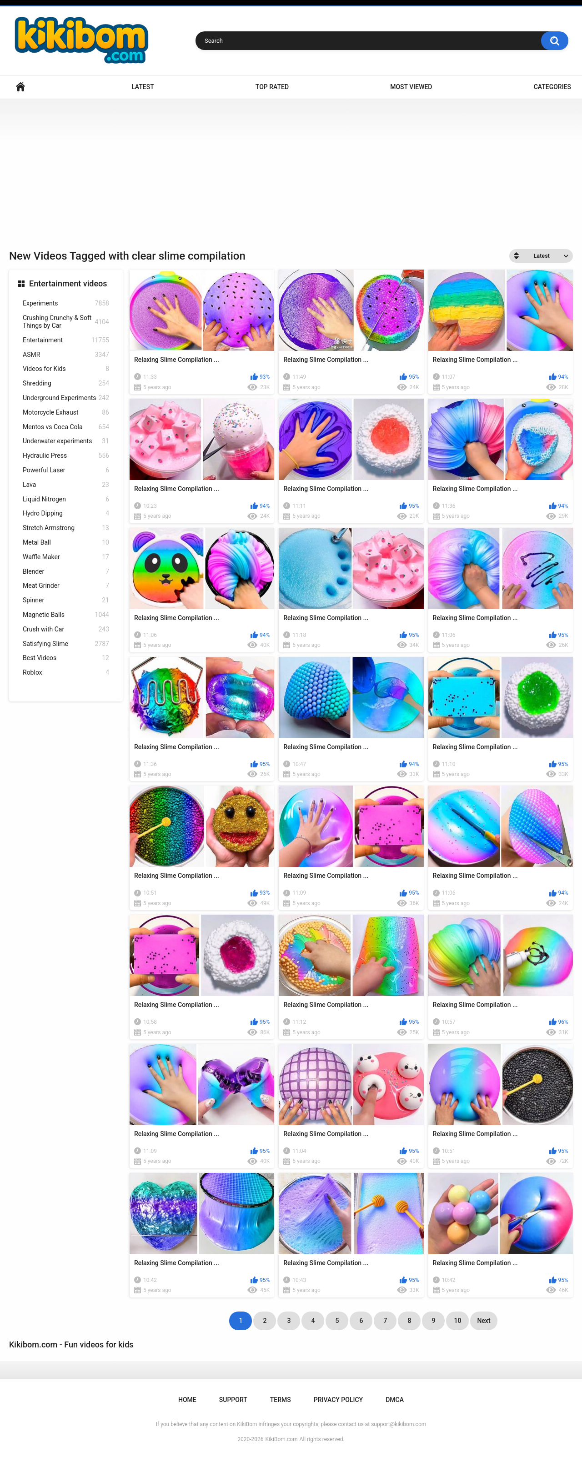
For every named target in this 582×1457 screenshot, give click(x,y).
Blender (66, 572)
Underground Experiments (66, 398)
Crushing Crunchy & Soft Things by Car (66, 321)
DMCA (395, 1399)
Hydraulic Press (66, 456)
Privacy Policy (338, 1399)
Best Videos (66, 658)
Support (233, 1399)
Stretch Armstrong (66, 528)
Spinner (66, 600)
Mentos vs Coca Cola (66, 427)
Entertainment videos (68, 283)
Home (20, 87)
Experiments (66, 303)
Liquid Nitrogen (66, 499)
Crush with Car (66, 629)
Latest (142, 86)
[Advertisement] (291, 167)
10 (457, 1320)
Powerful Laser (66, 470)
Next (483, 1320)
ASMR (66, 355)
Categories (552, 86)
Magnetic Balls (66, 615)
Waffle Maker (66, 557)
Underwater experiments (66, 441)
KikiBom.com (282, 1439)
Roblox (66, 672)
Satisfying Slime (66, 644)
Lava (66, 485)
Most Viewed (411, 86)
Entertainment (66, 340)
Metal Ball (66, 542)
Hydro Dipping (66, 513)
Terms (280, 1399)
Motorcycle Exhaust (66, 412)
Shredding (66, 383)
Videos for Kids (66, 369)
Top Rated (272, 86)
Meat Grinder (66, 586)
